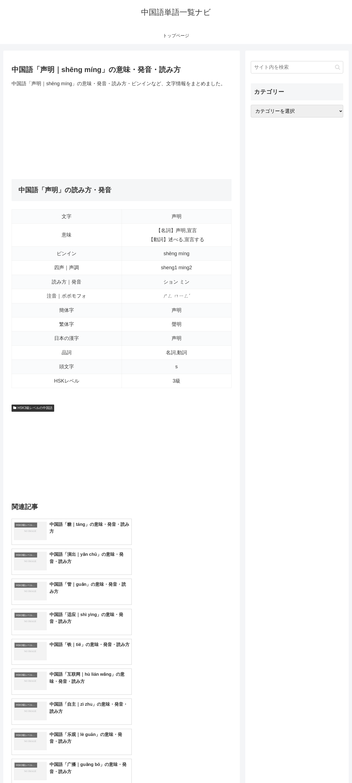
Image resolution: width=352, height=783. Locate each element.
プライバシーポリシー (324, 765)
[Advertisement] (122, 133)
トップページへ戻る (282, 765)
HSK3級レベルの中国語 (33, 408)
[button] (337, 67)
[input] (297, 67)
